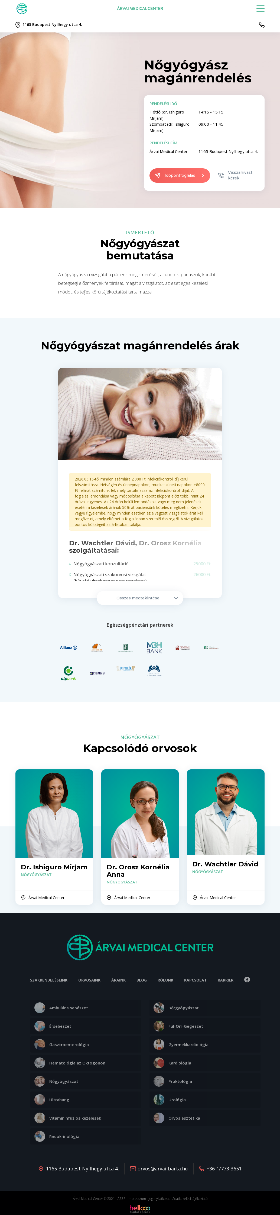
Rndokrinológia (56, 1136)
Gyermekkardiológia (181, 1044)
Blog (141, 980)
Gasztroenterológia (61, 1044)
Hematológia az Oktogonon (69, 1062)
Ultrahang (51, 1099)
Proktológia (173, 1081)
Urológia (170, 1099)
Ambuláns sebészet (61, 1007)
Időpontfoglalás (180, 175)
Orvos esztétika (177, 1118)
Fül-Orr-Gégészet (178, 1026)
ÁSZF (121, 1198)
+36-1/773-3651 (224, 1168)
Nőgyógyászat (56, 1081)
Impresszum (137, 1198)
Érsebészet (52, 1026)
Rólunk (165, 980)
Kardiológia (172, 1062)
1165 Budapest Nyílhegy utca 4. (82, 1168)
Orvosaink (89, 980)
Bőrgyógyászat (176, 1007)
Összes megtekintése (147, 598)
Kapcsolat (195, 980)
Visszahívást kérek (235, 175)
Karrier (225, 980)
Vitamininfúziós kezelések (67, 1118)
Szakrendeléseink (48, 980)
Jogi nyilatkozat (159, 1198)
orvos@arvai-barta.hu (163, 1168)
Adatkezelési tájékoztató (189, 1198)
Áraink (118, 980)
